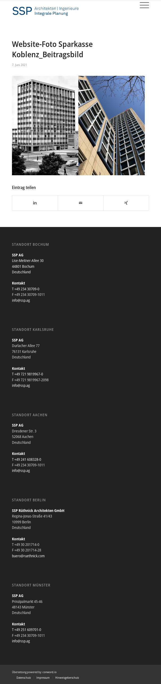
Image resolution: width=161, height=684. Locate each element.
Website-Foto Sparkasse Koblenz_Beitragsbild (52, 49)
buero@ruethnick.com (28, 555)
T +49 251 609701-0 (26, 629)
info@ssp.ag (21, 300)
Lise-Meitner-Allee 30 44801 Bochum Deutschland (28, 266)
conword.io (50, 672)
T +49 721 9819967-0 (27, 373)
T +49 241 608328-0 (26, 459)
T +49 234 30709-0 (25, 288)
